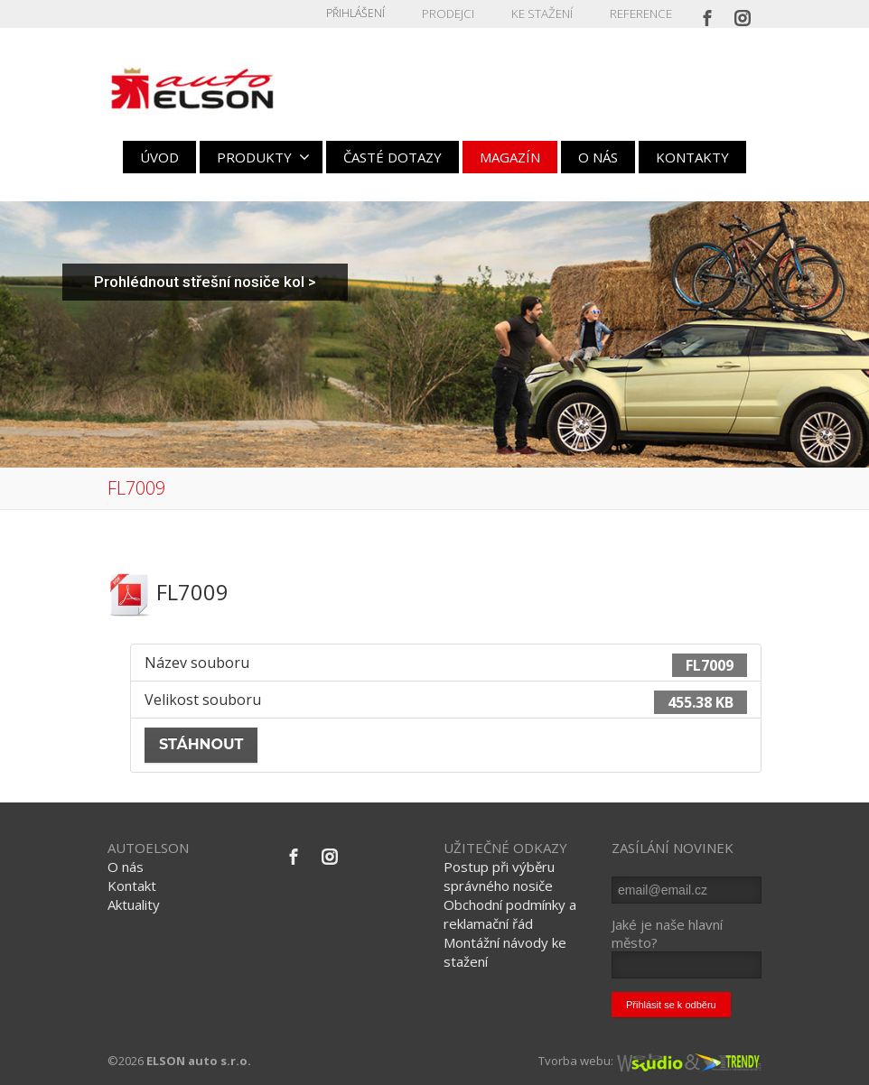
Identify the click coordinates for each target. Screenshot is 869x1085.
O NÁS (598, 157)
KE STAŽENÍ (546, 13)
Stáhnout (201, 744)
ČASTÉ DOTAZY (392, 157)
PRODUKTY (263, 157)
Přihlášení (363, 13)
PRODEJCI (455, 13)
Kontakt (131, 885)
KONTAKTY (692, 157)
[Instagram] (742, 13)
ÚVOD (159, 157)
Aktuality (133, 904)
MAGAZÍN (510, 157)
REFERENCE (642, 13)
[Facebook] (707, 13)
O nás (125, 867)
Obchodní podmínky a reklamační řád (510, 913)
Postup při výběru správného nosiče (499, 876)
